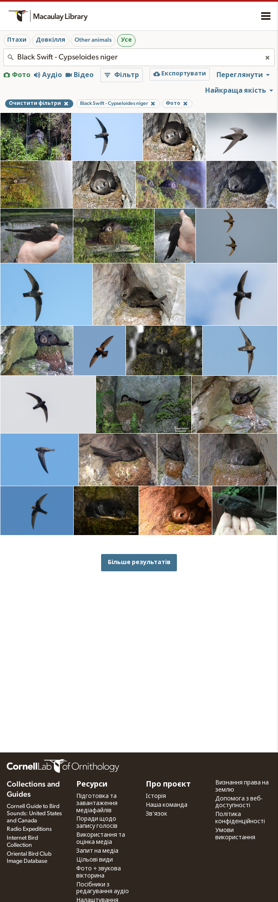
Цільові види (94, 860)
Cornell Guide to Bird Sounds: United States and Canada (34, 813)
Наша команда (166, 805)
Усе (126, 40)
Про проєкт (168, 784)
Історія (156, 796)
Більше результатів (139, 562)
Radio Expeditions (29, 829)
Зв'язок (156, 814)
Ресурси (91, 784)
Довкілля (50, 40)
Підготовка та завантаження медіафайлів (97, 803)
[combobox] (139, 57)
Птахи (17, 40)
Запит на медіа (97, 851)
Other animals (93, 40)
